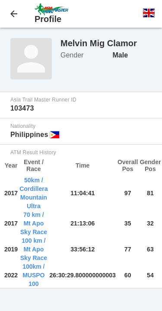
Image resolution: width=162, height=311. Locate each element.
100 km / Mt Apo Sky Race (33, 249)
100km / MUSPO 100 (33, 275)
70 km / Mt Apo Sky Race (33, 223)
